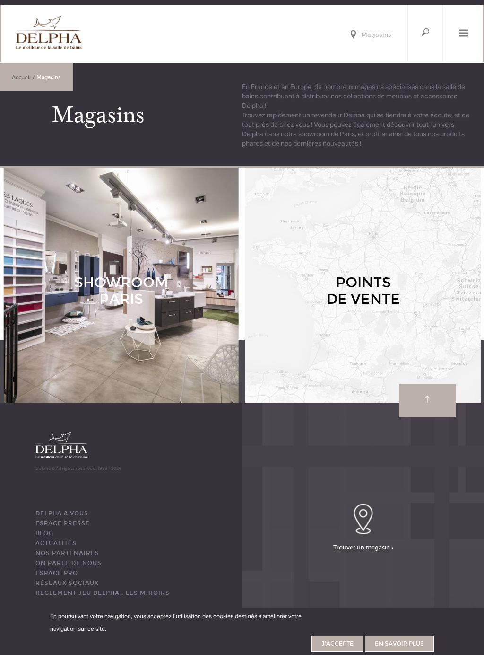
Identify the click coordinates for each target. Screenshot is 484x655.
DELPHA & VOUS (61, 513)
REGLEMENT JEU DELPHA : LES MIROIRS (102, 593)
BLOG (44, 533)
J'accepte (337, 645)
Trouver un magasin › (363, 547)
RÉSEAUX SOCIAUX (67, 583)
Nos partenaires (67, 553)
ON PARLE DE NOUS (68, 563)
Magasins (376, 35)
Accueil (21, 77)
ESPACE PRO (56, 573)
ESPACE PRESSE (62, 523)
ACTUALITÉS (56, 543)
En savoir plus (399, 645)
